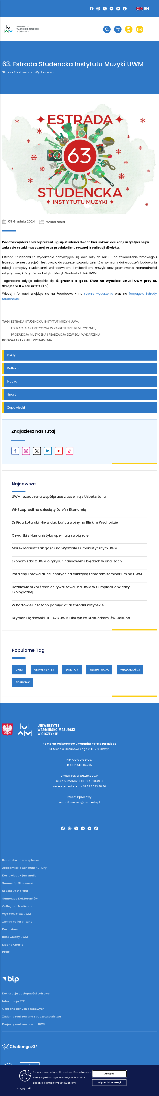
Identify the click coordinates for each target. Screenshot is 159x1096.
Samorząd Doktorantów (20, 898)
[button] (107, 29)
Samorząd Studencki (17, 883)
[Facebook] (92, 8)
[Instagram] (98, 8)
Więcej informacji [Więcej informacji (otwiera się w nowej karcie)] (109, 1082)
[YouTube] (118, 8)
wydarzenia (90, 334)
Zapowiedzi (16, 407)
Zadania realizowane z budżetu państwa (31, 1016)
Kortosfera (10, 929)
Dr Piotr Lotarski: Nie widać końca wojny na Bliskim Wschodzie (65, 522)
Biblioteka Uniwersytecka (20, 860)
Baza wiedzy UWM (15, 937)
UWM (19, 669)
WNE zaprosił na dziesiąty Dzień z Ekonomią (49, 509)
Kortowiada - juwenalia (19, 875)
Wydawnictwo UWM (16, 914)
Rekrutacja (99, 669)
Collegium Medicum (17, 906)
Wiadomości (130, 669)
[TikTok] (125, 8)
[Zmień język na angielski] (139, 8)
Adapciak (22, 682)
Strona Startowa (15, 72)
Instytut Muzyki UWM (61, 321)
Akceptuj (109, 1073)
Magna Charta (13, 944)
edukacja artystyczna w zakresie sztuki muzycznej (53, 328)
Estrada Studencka (27, 321)
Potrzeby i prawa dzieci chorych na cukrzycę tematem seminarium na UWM (77, 574)
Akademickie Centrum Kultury (24, 868)
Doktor (72, 669)
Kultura (13, 368)
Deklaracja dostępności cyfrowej (26, 993)
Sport (11, 394)
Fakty (11, 355)
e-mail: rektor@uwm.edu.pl (79, 775)
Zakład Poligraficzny (17, 921)
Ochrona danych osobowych (23, 1009)
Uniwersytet (44, 669)
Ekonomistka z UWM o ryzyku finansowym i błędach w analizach (67, 561)
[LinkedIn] (111, 8)
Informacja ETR (13, 1001)
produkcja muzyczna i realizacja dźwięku (45, 334)
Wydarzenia (44, 72)
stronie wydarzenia (98, 293)
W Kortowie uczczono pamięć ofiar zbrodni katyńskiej (58, 605)
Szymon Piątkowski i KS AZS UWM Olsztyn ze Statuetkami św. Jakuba (71, 618)
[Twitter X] (105, 8)
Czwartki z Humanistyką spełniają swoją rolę (50, 535)
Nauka (12, 381)
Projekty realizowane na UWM (23, 1024)
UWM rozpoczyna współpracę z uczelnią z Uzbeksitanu (59, 496)
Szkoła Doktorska (15, 891)
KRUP (6, 952)
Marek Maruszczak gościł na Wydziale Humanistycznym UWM (64, 548)
